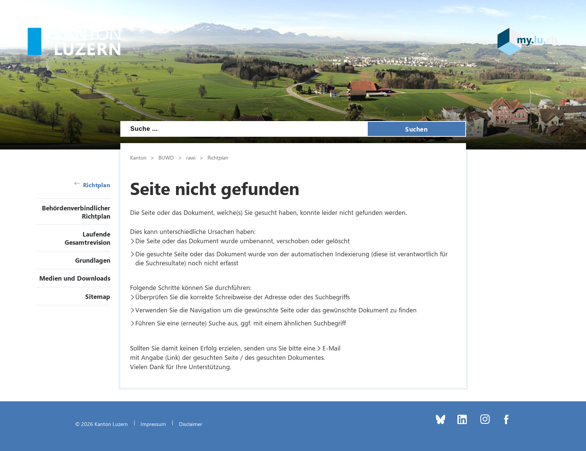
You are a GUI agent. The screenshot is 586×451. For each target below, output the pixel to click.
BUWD (166, 157)
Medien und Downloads (74, 278)
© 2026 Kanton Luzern (101, 423)
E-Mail (331, 348)
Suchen (416, 129)
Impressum (153, 423)
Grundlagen (92, 260)
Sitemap (97, 296)
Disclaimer (190, 423)
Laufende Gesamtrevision (87, 238)
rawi (190, 157)
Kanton (138, 157)
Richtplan (92, 185)
